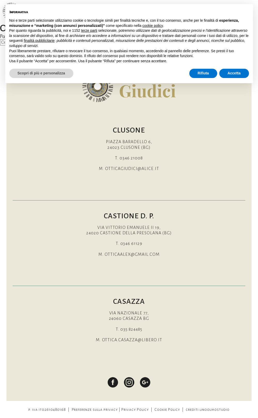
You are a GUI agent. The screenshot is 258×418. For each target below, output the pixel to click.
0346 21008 (131, 158)
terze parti (89, 30)
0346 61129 (131, 244)
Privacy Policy (135, 410)
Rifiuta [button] (203, 73)
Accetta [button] (234, 73)
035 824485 (131, 329)
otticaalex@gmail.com (132, 254)
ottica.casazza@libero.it (132, 340)
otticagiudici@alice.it (132, 169)
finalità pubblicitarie (39, 40)
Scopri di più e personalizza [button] (41, 73)
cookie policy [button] (152, 26)
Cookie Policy (167, 410)
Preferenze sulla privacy (95, 410)
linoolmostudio (215, 410)
